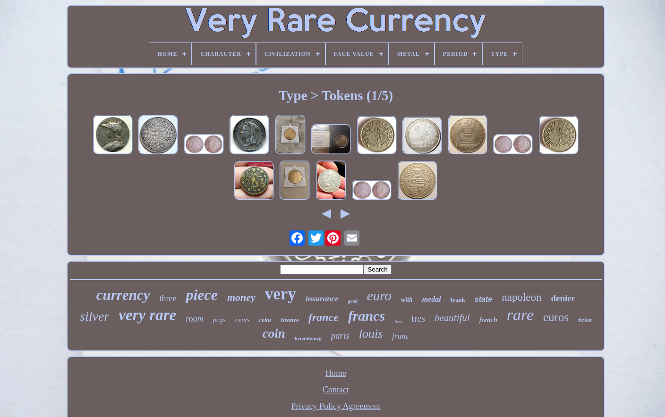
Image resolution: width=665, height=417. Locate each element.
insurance (322, 298)
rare (520, 314)
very (280, 294)
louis (371, 333)
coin (274, 333)
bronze (290, 319)
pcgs (219, 319)
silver (94, 316)
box (398, 321)
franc (400, 336)
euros (556, 317)
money (241, 297)
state (483, 299)
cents (242, 319)
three (167, 298)
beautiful (452, 317)
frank (458, 299)
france (323, 317)
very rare (147, 314)
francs (366, 315)
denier (563, 298)
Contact (336, 389)
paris (340, 335)
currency (123, 295)
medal (431, 299)
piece (202, 294)
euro (379, 295)
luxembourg (308, 338)
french (488, 319)
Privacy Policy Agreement (336, 406)
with (407, 299)
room (194, 318)
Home (335, 373)
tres (418, 318)
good (353, 301)
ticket (585, 320)
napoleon (521, 297)
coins (265, 320)
